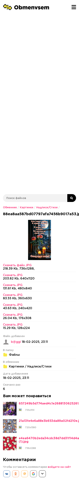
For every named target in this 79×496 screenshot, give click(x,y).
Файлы (14, 354)
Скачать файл (17, 265)
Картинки (26, 207)
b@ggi (16, 342)
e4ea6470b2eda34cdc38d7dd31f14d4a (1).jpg (49, 440)
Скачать (12, 275)
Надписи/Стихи (47, 207)
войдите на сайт (59, 466)
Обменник (10, 207)
